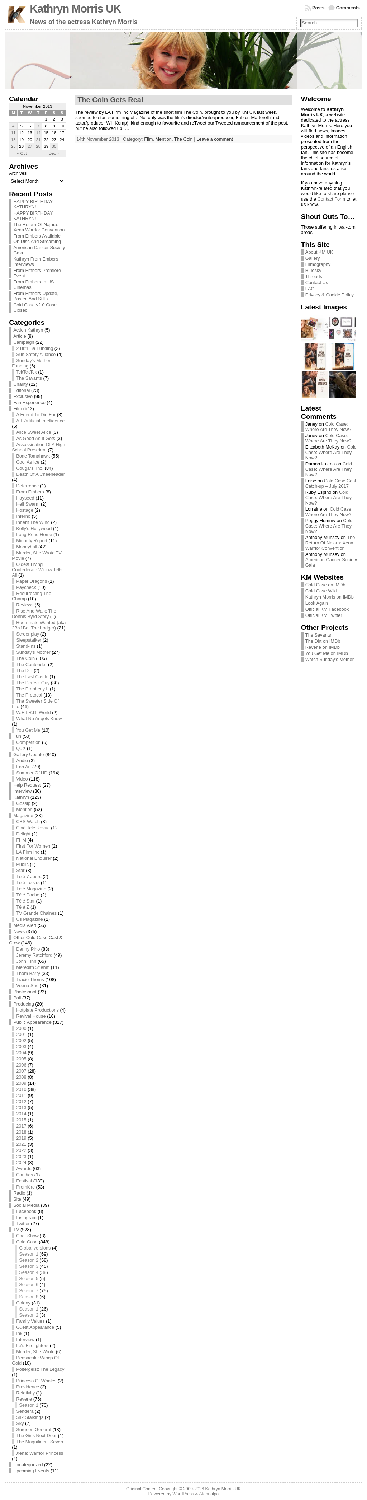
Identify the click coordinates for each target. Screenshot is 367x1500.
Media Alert (24, 925)
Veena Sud (27, 985)
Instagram (26, 1217)
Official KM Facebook (327, 609)
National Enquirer (34, 858)
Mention (24, 809)
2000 (21, 1028)
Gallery (312, 258)
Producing (23, 1004)
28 (38, 146)
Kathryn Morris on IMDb (329, 597)
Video (22, 779)
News (19, 931)
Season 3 (28, 1266)
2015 (21, 1119)
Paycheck (26, 587)
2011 (21, 1095)
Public (22, 864)
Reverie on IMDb (322, 647)
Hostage (24, 510)
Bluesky (313, 270)
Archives (18, 173)
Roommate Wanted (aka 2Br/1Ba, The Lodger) (39, 625)
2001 (21, 1034)
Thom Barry (28, 973)
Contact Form (331, 199)
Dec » (54, 153)
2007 (21, 1071)
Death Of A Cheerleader (40, 474)
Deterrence (27, 485)
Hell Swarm (27, 504)
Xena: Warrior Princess (39, 1453)
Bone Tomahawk (33, 456)
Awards (23, 1168)
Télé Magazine (31, 888)
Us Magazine (29, 919)
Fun (17, 736)
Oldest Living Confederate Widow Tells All (37, 570)
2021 (21, 1144)
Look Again (316, 603)
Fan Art (23, 766)
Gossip (23, 803)
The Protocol (29, 695)
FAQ (310, 288)
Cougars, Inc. (29, 468)
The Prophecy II (32, 689)
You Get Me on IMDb (326, 653)
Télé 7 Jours (28, 876)
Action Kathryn (28, 330)
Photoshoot (25, 991)
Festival (24, 1180)
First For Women (33, 846)
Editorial (21, 390)
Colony (23, 1303)
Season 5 (28, 1278)
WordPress (183, 1493)
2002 (21, 1040)
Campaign (23, 342)
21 (38, 139)
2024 (21, 1162)
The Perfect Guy (32, 682)
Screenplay (27, 634)
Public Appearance (32, 1022)
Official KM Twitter (323, 615)
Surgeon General (33, 1429)
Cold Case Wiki (321, 591)
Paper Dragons (31, 581)
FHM (21, 840)
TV (16, 1229)
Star (20, 870)
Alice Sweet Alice (33, 432)
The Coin (25, 658)
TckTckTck (26, 372)
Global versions (35, 1248)
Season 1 (28, 1254)
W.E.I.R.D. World (33, 712)
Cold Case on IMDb (325, 584)
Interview (22, 791)
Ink (19, 1333)
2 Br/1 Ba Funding (34, 348)
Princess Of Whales (36, 1380)
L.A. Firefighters (32, 1345)
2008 (21, 1077)
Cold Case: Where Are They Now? (328, 426)
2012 (21, 1101)
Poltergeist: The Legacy (40, 1369)
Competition (28, 742)
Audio (22, 760)
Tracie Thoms (30, 979)
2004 (21, 1052)
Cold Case (27, 1241)
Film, (149, 139)
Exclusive (23, 396)
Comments (348, 7)
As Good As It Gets (35, 438)
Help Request (27, 785)
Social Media (26, 1205)
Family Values (30, 1321)
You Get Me (28, 730)
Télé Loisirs (27, 882)
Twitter (23, 1223)
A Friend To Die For (36, 414)
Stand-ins (25, 646)
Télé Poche (27, 894)
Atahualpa (209, 1493)
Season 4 (28, 1272)
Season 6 (28, 1284)
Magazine (23, 815)
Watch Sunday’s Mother (329, 659)
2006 (21, 1065)
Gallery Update (28, 754)
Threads (313, 276)
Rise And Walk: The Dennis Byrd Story (34, 613)
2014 (21, 1113)
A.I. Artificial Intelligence (40, 420)
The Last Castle (32, 676)
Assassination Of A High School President (38, 447)
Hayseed (25, 498)
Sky (20, 1423)
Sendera (24, 1411)
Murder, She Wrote (35, 1351)
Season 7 (28, 1290)
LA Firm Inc (27, 852)
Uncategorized (28, 1464)
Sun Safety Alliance (36, 354)
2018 (21, 1132)
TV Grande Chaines (36, 913)
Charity (20, 384)
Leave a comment (214, 139)
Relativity (25, 1393)
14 (38, 133)
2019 (21, 1138)
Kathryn (21, 797)
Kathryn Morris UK (75, 9)
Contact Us (316, 282)
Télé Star (25, 901)
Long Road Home (34, 534)
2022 (21, 1150)
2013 (21, 1107)
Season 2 (28, 1260)
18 (13, 139)
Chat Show (27, 1235)
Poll (17, 997)
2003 (21, 1046)
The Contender (31, 664)
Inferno (23, 516)
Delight (23, 833)
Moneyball (26, 546)
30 (54, 146)
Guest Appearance (35, 1327)
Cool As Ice (27, 462)
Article (19, 336)
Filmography (317, 264)
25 (13, 146)
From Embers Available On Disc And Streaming (37, 238)
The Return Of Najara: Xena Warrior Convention (39, 227)
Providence (27, 1386)
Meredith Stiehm (32, 967)
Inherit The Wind (33, 522)
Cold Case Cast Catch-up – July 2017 (330, 483)
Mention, (164, 139)
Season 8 (28, 1296)
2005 (21, 1058)
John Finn (26, 961)
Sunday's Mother (33, 652)
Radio (19, 1193)
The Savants (29, 378)
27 (30, 146)
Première (25, 1187)
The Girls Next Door (36, 1435)
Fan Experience (29, 402)
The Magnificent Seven (39, 1441)
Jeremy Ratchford (34, 955)
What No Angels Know (39, 718)
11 (13, 133)
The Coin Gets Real (110, 100)
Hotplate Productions (37, 1010)
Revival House (31, 1016)
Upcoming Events (31, 1470)
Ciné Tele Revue (33, 827)
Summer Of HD (31, 772)
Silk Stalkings (29, 1417)
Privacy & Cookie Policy (329, 294)
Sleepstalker (28, 640)
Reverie (24, 1399)
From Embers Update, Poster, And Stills (35, 296)
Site (17, 1199)
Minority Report (31, 540)
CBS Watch (28, 821)
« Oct (22, 153)
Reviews (24, 605)
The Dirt (24, 670)
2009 (21, 1083)
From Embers (30, 491)
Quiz (20, 748)
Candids (24, 1174)
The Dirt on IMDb (322, 641)
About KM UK (319, 252)
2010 (21, 1089)
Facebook (26, 1211)
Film (17, 408)
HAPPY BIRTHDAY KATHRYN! (33, 204)
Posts (318, 7)
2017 (21, 1126)
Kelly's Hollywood (34, 528)
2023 (21, 1156)
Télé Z (22, 907)
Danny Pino (28, 949)
